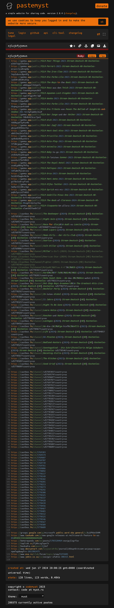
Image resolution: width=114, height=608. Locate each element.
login (22, 32)
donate (101, 6)
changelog (70, 13)
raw (102, 55)
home (11, 32)
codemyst (32, 586)
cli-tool (58, 32)
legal (11, 35)
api (46, 32)
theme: (12, 596)
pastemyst (33, 5)
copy (92, 55)
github (34, 32)
